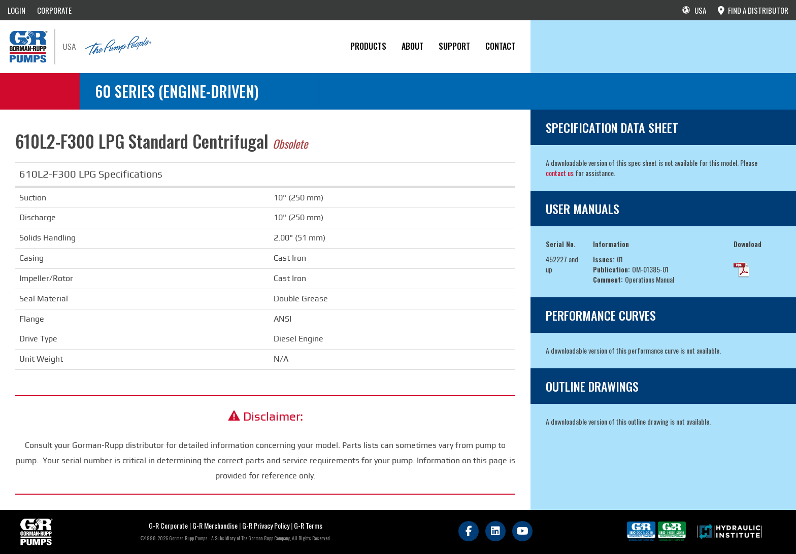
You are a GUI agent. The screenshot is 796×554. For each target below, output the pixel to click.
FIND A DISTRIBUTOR (753, 10)
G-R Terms (308, 525)
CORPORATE (54, 10)
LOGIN (16, 10)
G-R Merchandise (215, 525)
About (412, 46)
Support (454, 46)
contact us (560, 172)
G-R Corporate (168, 525)
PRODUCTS (368, 46)
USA (694, 10)
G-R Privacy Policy (265, 525)
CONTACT (500, 46)
